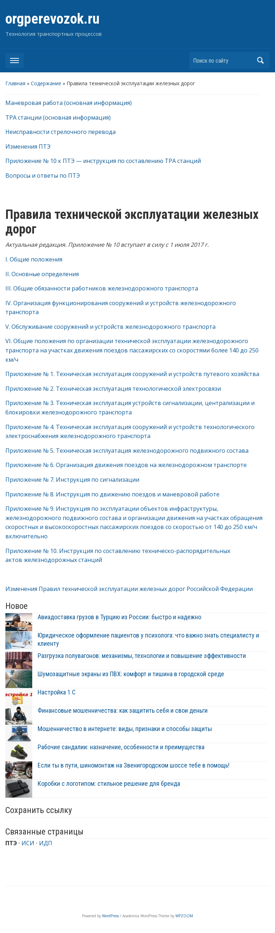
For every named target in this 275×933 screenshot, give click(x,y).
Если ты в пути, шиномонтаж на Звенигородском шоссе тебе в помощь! (134, 765)
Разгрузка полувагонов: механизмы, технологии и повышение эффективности (142, 655)
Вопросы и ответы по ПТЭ (42, 175)
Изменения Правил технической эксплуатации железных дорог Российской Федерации (129, 589)
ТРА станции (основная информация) (58, 117)
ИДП (45, 843)
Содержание (46, 83)
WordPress (110, 915)
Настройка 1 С (57, 692)
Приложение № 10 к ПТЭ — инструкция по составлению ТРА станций (103, 161)
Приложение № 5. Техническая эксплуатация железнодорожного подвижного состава (127, 451)
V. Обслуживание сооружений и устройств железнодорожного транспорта (110, 327)
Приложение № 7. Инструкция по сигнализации (72, 480)
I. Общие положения (33, 259)
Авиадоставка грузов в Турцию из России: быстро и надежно (119, 617)
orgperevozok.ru (52, 18)
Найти (260, 60)
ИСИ (27, 843)
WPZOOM (184, 915)
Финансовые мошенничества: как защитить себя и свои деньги (123, 710)
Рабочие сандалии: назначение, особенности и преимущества (121, 747)
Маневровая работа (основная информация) (68, 103)
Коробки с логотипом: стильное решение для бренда (109, 783)
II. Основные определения (42, 274)
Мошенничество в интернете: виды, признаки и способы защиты (125, 728)
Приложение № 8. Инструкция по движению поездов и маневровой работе (112, 494)
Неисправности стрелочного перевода (60, 132)
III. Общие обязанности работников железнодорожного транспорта (101, 288)
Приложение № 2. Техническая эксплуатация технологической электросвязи (113, 389)
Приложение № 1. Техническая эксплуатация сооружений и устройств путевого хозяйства (132, 374)
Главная (15, 83)
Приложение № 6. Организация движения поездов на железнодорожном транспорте (126, 465)
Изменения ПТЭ (27, 146)
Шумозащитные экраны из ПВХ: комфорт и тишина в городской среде (131, 674)
